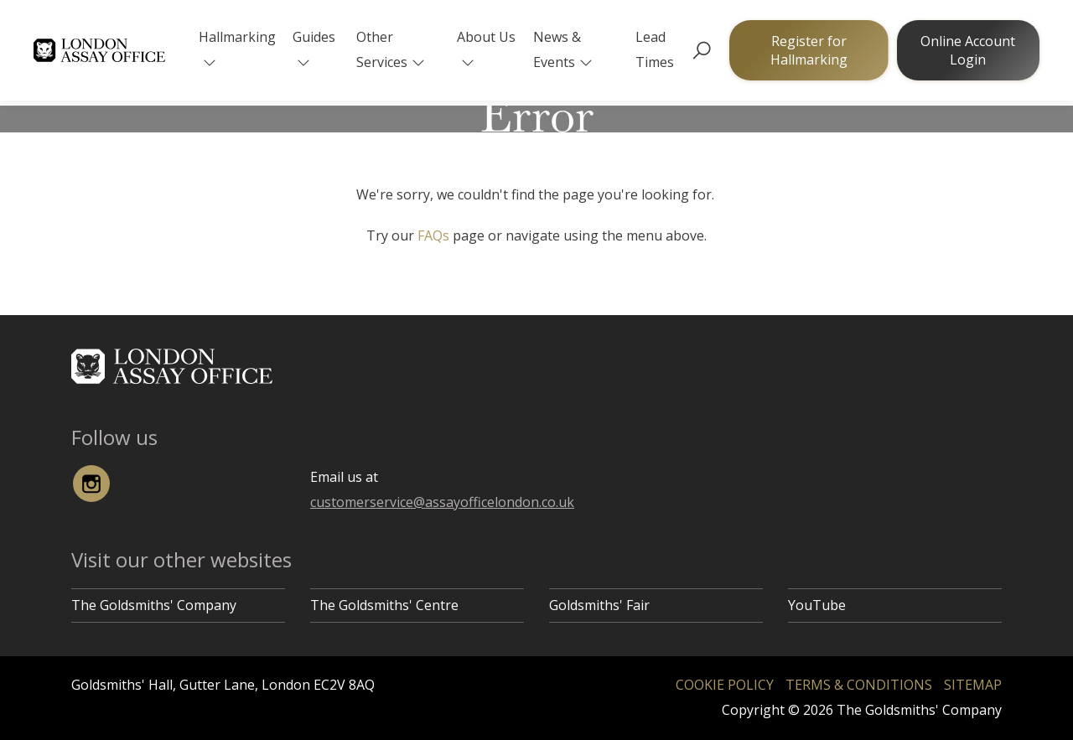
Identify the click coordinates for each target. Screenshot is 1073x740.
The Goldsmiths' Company (153, 605)
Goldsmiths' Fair (599, 605)
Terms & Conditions (858, 684)
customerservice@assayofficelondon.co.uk (442, 502)
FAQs (433, 235)
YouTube (817, 605)
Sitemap (973, 684)
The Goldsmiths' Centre (384, 605)
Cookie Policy (725, 684)
